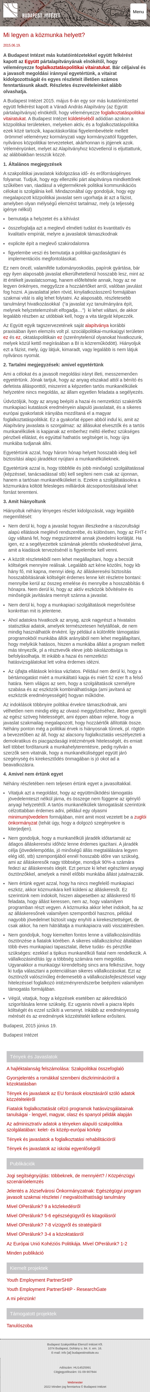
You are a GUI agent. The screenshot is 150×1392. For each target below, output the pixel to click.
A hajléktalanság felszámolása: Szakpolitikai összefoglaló (65, 1068)
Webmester (75, 1382)
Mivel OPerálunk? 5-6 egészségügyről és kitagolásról (61, 1215)
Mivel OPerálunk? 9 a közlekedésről (43, 1206)
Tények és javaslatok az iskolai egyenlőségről (53, 1148)
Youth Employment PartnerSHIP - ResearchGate (56, 1289)
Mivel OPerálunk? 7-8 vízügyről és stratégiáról (54, 1224)
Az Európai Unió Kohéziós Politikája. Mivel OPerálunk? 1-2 (67, 1243)
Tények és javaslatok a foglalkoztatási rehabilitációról (61, 1139)
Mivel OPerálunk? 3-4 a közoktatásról (45, 1234)
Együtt (32, 61)
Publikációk (22, 1163)
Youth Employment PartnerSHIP (39, 1280)
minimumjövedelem (28, 817)
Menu (138, 11)
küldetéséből (81, 118)
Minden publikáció (25, 1253)
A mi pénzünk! (21, 1298)
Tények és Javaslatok (33, 1056)
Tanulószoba (20, 1325)
